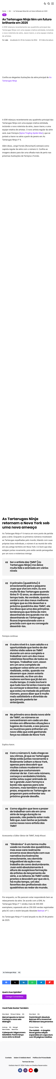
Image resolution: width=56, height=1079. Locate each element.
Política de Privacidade (42, 1058)
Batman (41, 911)
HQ (10, 11)
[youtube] (31, 1070)
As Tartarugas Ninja (9, 972)
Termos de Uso (28, 1062)
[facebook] (20, 1070)
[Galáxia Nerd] (12, 4)
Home (4, 11)
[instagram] (25, 1070)
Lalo (6, 40)
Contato (8, 1058)
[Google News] (36, 1070)
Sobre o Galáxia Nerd (22, 1058)
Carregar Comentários (14, 997)
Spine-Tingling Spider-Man (31, 133)
